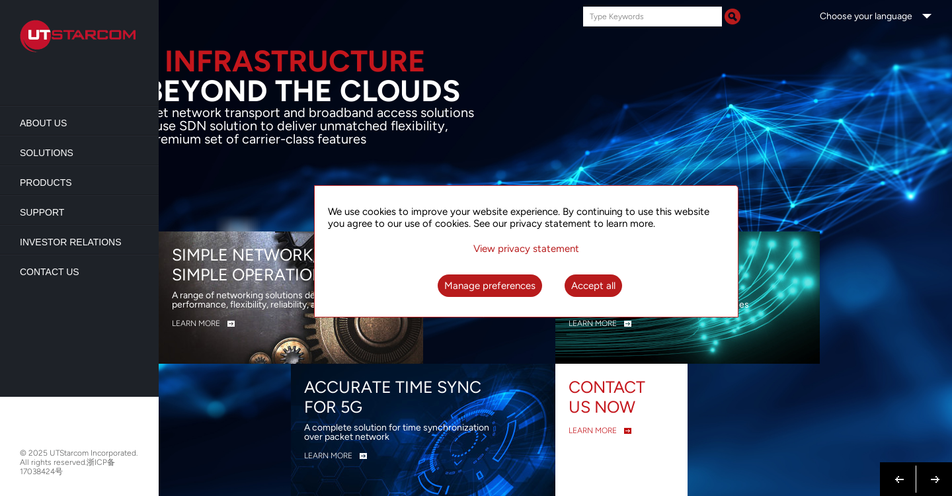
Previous (899, 471)
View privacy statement (526, 249)
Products (46, 182)
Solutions (46, 152)
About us (43, 123)
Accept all (593, 286)
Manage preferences (490, 286)
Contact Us (49, 272)
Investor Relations (71, 242)
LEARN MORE (196, 323)
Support (42, 212)
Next (932, 471)
